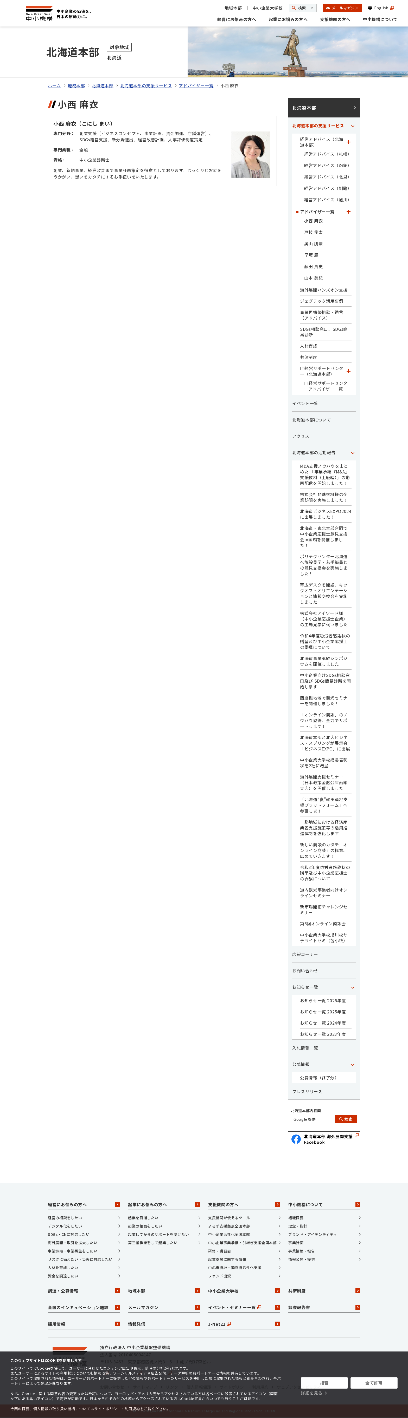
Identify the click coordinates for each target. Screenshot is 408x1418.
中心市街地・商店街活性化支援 (235, 1267)
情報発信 (164, 1324)
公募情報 (301, 1064)
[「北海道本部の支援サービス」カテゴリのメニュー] (352, 125)
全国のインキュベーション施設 (84, 1307)
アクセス (300, 436)
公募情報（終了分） (319, 1077)
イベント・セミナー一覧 (244, 1307)
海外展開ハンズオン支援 (324, 290)
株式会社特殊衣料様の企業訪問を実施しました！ (324, 497)
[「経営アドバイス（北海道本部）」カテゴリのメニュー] (348, 142)
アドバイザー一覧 (196, 85)
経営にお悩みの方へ (236, 19)
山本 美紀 (313, 278)
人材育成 (308, 346)
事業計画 (296, 1242)
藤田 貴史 (313, 266)
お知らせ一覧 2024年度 (323, 1023)
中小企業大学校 (268, 8)
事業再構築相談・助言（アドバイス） (321, 315)
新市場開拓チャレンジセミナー (324, 909)
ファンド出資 (219, 1275)
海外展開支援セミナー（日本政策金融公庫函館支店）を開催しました (324, 782)
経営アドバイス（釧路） (328, 188)
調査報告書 (324, 1307)
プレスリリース (307, 1091)
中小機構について (380, 19)
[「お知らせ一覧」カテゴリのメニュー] (352, 987)
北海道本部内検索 (306, 1110)
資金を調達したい (63, 1275)
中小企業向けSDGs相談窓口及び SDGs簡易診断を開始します (325, 681)
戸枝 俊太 (313, 232)
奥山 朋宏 (313, 243)
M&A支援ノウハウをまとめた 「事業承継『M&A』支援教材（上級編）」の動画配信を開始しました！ (325, 474)
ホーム (54, 85)
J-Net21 (244, 1324)
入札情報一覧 (305, 1048)
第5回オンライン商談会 (323, 923)
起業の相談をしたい (145, 1226)
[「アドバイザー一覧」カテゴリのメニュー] (348, 211)
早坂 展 (311, 255)
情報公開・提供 (301, 1259)
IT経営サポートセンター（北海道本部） (321, 371)
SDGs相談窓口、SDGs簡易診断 (324, 332)
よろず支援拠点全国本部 (229, 1226)
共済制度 (308, 357)
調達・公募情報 (84, 1291)
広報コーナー (305, 954)
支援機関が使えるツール (229, 1217)
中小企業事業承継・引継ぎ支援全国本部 (242, 1242)
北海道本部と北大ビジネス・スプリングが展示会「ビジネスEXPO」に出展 (325, 743)
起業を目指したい (143, 1217)
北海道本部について (311, 420)
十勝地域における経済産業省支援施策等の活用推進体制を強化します (324, 827)
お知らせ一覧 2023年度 (323, 1034)
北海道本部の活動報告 (313, 452)
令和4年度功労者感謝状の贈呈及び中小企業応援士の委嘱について (325, 641)
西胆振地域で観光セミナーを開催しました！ (324, 701)
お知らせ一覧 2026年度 (323, 1000)
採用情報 (84, 1324)
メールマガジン (164, 1307)
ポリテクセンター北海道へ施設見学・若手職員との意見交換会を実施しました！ (324, 565)
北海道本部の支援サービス (146, 85)
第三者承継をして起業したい (152, 1242)
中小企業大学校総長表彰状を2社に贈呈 (324, 763)
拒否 (324, 1383)
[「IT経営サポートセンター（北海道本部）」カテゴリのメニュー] (348, 371)
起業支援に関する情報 (227, 1259)
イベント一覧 (305, 403)
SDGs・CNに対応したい (69, 1234)
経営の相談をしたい (65, 1217)
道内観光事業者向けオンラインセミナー (324, 893)
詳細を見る (311, 1393)
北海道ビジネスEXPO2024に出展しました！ (326, 514)
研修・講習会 (219, 1251)
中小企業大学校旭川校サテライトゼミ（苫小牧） (324, 938)
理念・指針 (297, 1226)
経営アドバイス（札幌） (328, 154)
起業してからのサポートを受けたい (158, 1234)
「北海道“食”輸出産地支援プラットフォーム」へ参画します (324, 805)
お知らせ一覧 (305, 987)
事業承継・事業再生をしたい (72, 1251)
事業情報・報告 (301, 1251)
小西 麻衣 (313, 220)
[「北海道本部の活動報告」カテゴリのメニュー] (352, 452)
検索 (346, 1119)
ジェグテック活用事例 (321, 301)
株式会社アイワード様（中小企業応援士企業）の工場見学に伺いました (324, 619)
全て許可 (374, 1383)
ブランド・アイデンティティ (312, 1234)
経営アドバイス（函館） (328, 165)
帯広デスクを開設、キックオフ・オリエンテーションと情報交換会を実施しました (324, 593)
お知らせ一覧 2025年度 (323, 1011)
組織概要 (296, 1217)
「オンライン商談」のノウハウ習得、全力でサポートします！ (324, 720)
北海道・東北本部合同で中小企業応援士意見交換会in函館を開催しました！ (324, 536)
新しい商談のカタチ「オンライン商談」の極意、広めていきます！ (324, 850)
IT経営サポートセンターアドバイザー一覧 (326, 386)
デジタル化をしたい (65, 1226)
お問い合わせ (305, 970)
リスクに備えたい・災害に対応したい (80, 1259)
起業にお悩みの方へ (288, 19)
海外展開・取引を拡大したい (72, 1242)
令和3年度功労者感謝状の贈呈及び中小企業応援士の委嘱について (325, 873)
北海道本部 (102, 85)
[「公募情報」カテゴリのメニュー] (352, 1064)
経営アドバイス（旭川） (328, 199)
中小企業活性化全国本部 (229, 1234)
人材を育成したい (63, 1267)
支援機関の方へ (335, 19)
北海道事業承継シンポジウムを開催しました (324, 661)
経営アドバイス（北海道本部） (321, 142)
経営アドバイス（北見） (328, 177)
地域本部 (233, 8)
